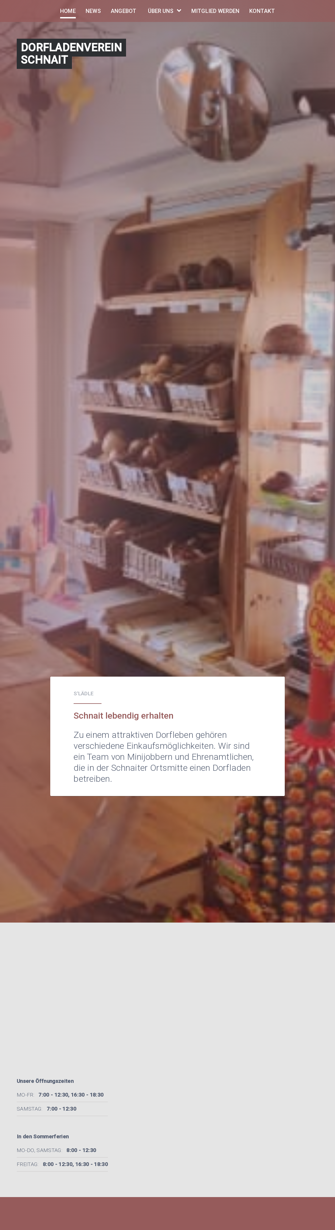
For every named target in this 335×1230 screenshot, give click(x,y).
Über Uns (160, 11)
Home (68, 11)
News (93, 11)
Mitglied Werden (215, 11)
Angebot (123, 11)
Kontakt (262, 11)
